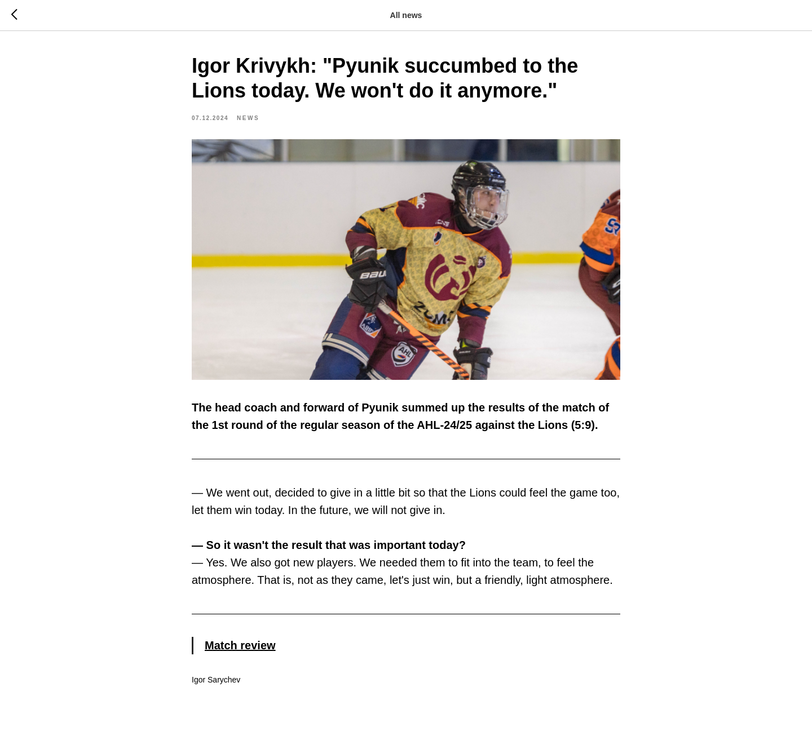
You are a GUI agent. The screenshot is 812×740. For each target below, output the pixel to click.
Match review (240, 645)
